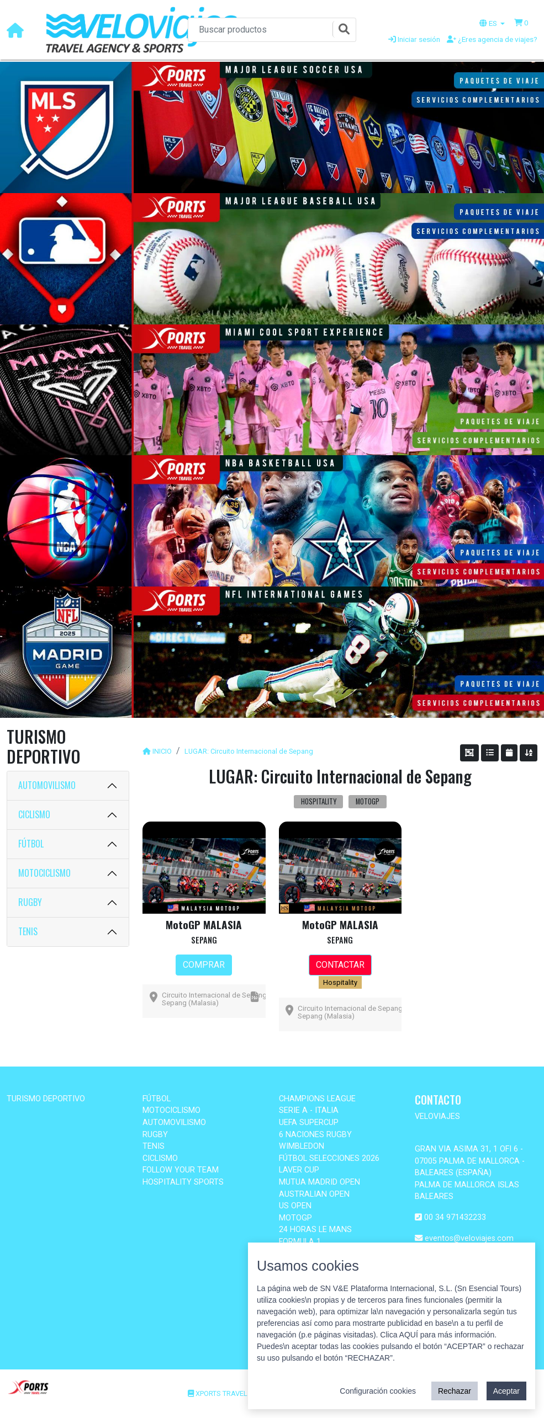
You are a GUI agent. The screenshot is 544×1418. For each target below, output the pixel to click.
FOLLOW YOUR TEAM (180, 1170)
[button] (521, 22)
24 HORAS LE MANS (315, 1229)
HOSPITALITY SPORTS (183, 1182)
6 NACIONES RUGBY (315, 1134)
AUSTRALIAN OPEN (314, 1194)
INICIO (162, 751)
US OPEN (295, 1206)
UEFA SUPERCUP (309, 1122)
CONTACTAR (340, 964)
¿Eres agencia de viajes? (492, 39)
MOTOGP (295, 1218)
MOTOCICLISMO (44, 872)
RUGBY (30, 902)
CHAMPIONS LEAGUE (317, 1099)
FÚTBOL (31, 843)
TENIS (28, 931)
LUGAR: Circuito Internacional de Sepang (248, 751)
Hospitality (340, 982)
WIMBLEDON (301, 1146)
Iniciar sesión (414, 39)
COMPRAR (204, 964)
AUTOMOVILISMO (47, 785)
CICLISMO (34, 814)
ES (489, 23)
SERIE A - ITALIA (309, 1110)
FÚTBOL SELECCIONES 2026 (329, 1158)
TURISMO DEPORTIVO (46, 1099)
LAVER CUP (299, 1170)
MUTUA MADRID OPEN (319, 1182)
